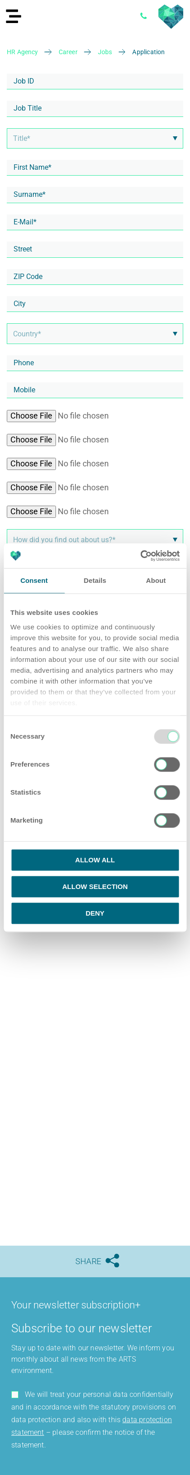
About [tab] (156, 580)
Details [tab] (95, 580)
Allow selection (95, 886)
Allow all (95, 860)
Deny (95, 913)
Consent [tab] (34, 580)
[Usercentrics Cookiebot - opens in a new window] (140, 556)
